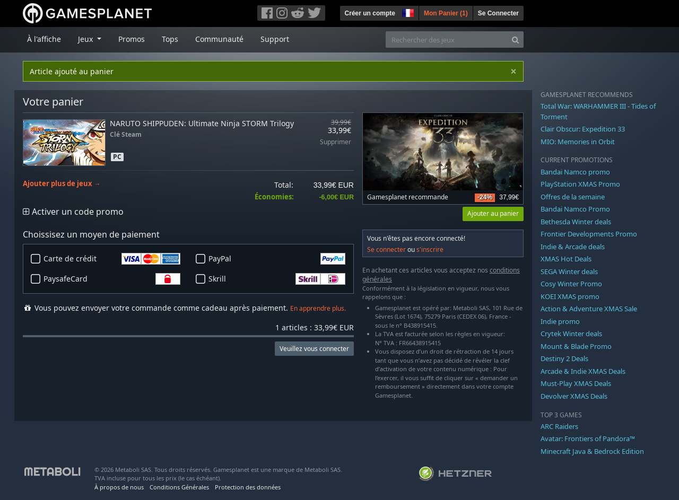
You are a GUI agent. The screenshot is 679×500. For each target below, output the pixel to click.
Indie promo (560, 321)
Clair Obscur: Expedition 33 (583, 129)
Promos (131, 39)
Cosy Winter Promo (571, 283)
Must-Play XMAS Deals (576, 383)
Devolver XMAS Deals (574, 396)
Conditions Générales (179, 487)
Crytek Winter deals (571, 333)
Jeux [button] (86, 39)
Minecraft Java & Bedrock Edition (592, 451)
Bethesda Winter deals (576, 221)
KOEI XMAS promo (570, 296)
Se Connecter (498, 13)
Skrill (276, 279)
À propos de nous (119, 487)
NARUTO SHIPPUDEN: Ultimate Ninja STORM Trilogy (202, 123)
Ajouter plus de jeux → (62, 183)
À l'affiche (44, 39)
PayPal (276, 259)
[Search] (515, 39)
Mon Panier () (446, 13)
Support (274, 39)
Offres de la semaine (573, 196)
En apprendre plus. (318, 308)
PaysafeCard (111, 279)
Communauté (219, 39)
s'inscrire (429, 249)
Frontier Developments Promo (589, 234)
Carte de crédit (111, 259)
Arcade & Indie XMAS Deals (583, 371)
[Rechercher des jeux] (447, 39)
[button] (407, 11)
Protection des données (248, 487)
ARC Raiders (559, 426)
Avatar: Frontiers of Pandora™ (588, 438)
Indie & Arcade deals (573, 246)
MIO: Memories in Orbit (578, 141)
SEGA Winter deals (569, 271)
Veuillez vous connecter (314, 348)
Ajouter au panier (493, 213)
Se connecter (386, 249)
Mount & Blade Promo (576, 346)
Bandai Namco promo (575, 172)
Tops (170, 39)
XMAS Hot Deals (566, 259)
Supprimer (335, 142)
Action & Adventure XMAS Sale (589, 308)
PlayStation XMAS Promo (580, 184)
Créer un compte (370, 13)
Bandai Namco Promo (575, 209)
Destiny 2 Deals (564, 358)
